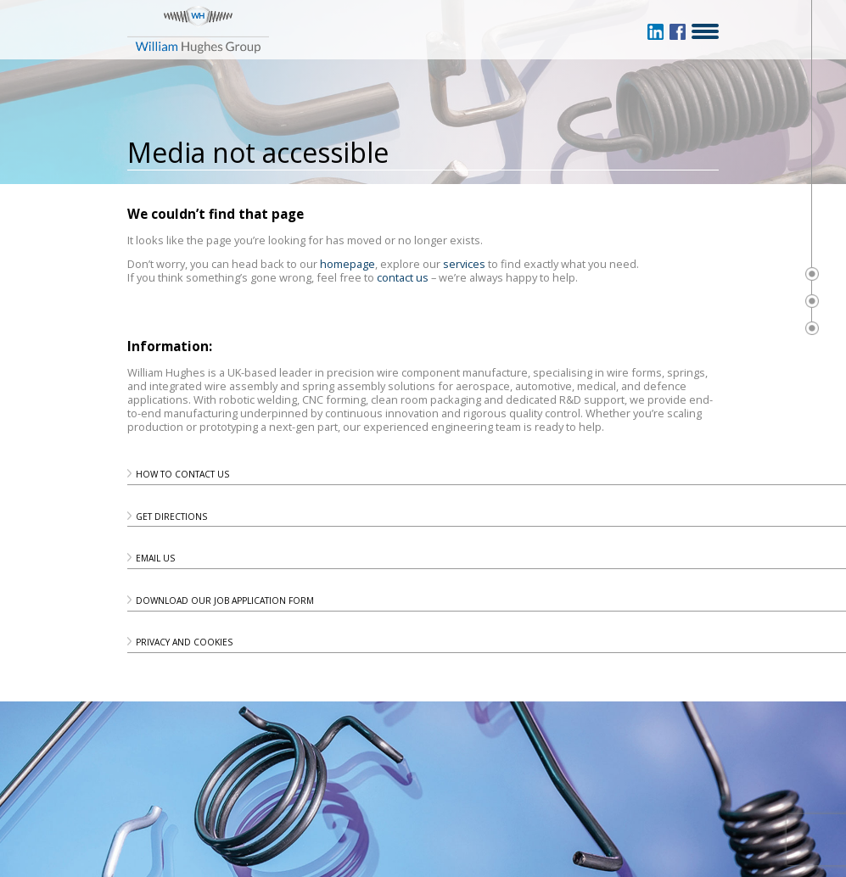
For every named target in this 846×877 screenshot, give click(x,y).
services (464, 263)
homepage (347, 263)
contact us (403, 277)
